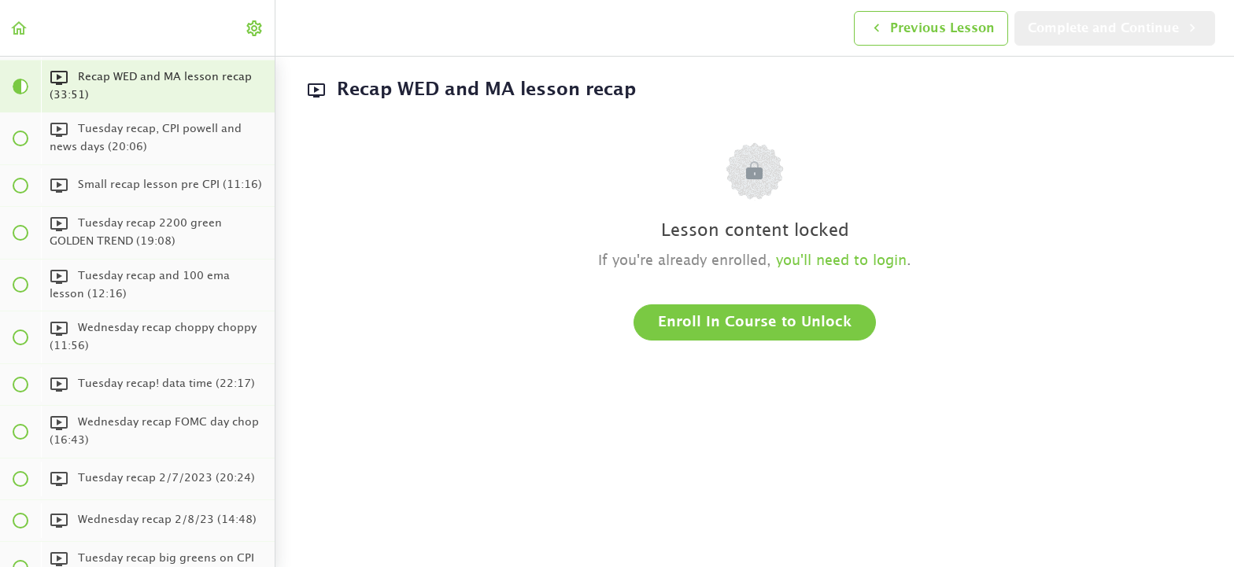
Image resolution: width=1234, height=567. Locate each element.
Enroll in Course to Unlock (755, 322)
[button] (19, 28)
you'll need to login (841, 261)
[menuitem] (255, 28)
